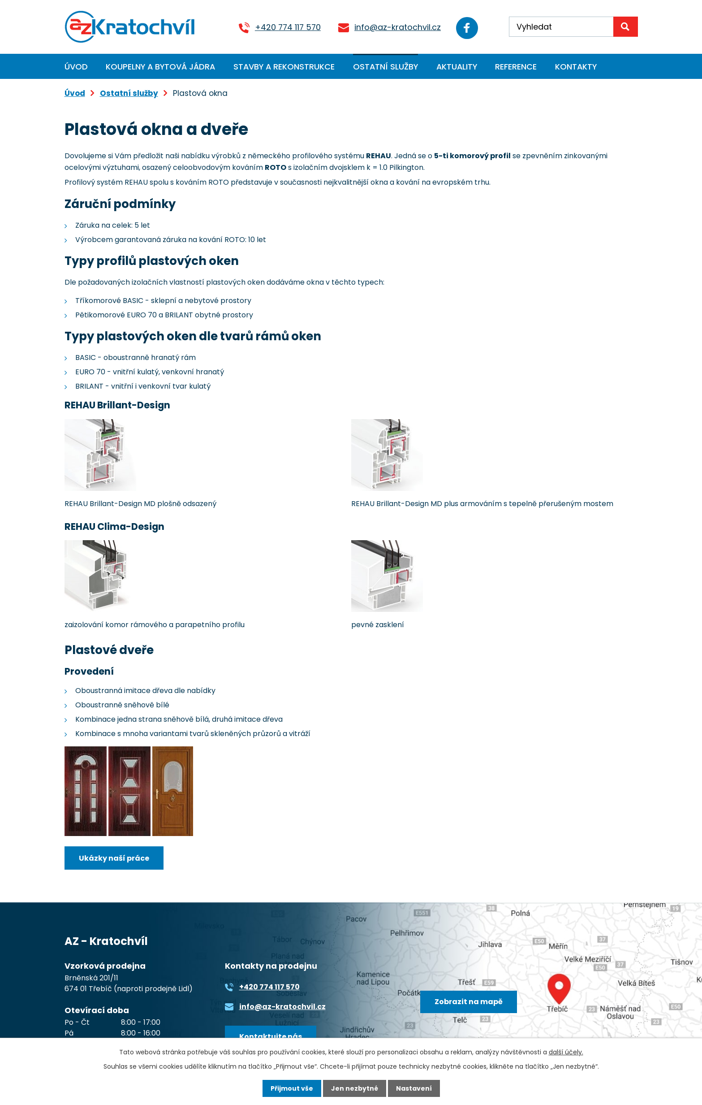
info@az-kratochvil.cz (396, 27)
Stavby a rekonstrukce (284, 66)
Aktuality (456, 66)
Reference (516, 66)
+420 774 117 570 (286, 27)
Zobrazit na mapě (469, 1002)
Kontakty (576, 66)
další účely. (566, 1052)
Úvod (76, 66)
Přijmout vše (292, 1088)
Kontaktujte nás (270, 1036)
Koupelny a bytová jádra (160, 66)
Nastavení (414, 1088)
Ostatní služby (385, 66)
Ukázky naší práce (114, 858)
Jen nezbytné (354, 1088)
